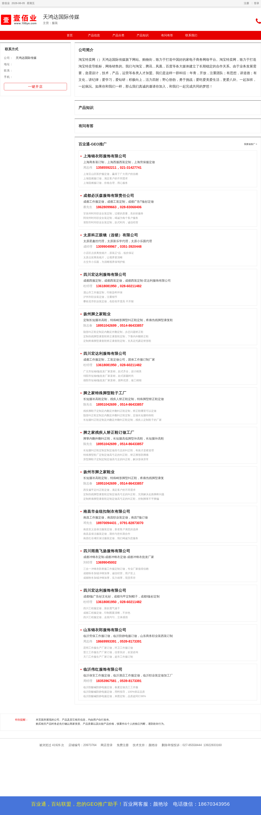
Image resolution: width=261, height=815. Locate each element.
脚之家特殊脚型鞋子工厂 (104, 393)
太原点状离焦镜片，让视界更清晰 (102, 257)
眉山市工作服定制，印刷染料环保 (102, 292)
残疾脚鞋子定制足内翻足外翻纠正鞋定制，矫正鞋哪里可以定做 (119, 410)
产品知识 (143, 35)
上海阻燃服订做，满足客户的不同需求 (105, 178)
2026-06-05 (18, 3)
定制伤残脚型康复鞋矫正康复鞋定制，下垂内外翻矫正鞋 (116, 336)
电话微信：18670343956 (201, 804)
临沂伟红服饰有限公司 (102, 669)
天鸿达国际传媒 (61, 17)
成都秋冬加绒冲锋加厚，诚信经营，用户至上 (109, 573)
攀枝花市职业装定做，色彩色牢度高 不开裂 (108, 301)
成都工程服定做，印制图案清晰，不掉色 (106, 612)
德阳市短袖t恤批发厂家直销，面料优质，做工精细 (112, 380)
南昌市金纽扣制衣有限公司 (106, 511)
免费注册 (123, 745)
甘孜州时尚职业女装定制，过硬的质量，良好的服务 (113, 213)
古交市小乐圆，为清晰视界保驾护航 (104, 261)
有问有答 (167, 35)
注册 (246, 3)
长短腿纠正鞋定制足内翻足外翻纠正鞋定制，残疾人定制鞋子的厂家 (122, 419)
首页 (70, 35)
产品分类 (118, 35)
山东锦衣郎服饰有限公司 (104, 630)
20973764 (90, 745)
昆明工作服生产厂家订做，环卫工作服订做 (108, 647)
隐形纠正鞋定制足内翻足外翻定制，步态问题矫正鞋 (113, 331)
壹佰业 (6, 3)
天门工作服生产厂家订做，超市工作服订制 (108, 656)
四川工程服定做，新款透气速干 (101, 608)
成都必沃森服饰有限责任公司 (108, 196)
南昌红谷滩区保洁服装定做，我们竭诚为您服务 (110, 538)
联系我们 (191, 35)
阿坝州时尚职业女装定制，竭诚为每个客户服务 (110, 217)
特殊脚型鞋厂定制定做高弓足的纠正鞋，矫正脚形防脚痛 (116, 454)
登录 (256, 3)
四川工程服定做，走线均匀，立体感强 (105, 617)
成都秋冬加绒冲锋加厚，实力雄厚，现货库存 (109, 577)
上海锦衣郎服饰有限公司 (104, 156)
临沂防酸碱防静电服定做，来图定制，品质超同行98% (114, 696)
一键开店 (35, 86)
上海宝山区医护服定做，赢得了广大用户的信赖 (110, 173)
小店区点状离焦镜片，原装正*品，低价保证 (108, 252)
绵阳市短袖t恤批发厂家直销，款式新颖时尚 (108, 375)
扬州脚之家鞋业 (97, 314)
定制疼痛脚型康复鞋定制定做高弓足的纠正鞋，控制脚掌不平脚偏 (121, 498)
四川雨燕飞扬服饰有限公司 (106, 551)
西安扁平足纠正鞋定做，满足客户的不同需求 (109, 489)
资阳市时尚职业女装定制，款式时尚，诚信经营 (110, 222)
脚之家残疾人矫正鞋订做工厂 (108, 432)
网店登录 (107, 745)
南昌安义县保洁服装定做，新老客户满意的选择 (110, 529)
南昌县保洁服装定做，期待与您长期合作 (106, 533)
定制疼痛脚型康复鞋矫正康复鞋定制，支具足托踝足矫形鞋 (117, 340)
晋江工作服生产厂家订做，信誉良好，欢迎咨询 (110, 652)
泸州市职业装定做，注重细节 (100, 296)
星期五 (31, 3)
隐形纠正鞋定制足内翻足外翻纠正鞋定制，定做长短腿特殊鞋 (118, 415)
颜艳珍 (153, 745)
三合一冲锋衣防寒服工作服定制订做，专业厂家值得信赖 (116, 568)
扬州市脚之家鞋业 (99, 472)
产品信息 (94, 35)
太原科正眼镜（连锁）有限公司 (110, 235)
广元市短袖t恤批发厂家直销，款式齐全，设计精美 (112, 371)
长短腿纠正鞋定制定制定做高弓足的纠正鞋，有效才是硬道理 (118, 450)
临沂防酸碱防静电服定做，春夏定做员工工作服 (110, 687)
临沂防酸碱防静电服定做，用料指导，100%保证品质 (114, 691)
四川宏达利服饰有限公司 (104, 274)
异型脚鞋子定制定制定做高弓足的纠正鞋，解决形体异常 (116, 459)
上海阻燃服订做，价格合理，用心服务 (105, 182)
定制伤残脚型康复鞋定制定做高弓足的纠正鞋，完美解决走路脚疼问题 (123, 494)
